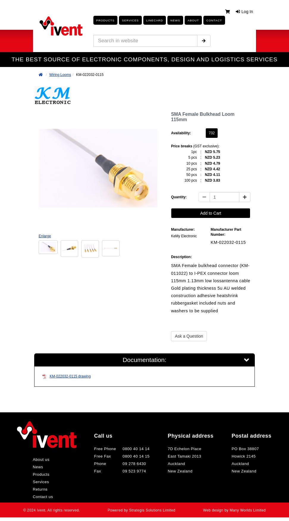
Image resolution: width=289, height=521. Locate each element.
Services (43, 483)
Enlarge (45, 236)
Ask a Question (189, 336)
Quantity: (179, 197)
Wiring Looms (60, 75)
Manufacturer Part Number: (226, 232)
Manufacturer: (183, 229)
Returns (42, 491)
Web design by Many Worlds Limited (233, 511)
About (183, 20)
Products (104, 20)
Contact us (45, 498)
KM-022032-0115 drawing (66, 377)
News (40, 468)
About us (43, 461)
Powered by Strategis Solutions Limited (141, 511)
